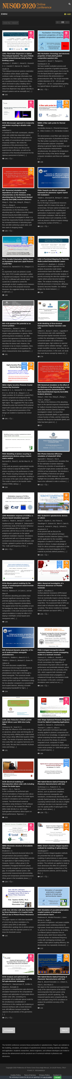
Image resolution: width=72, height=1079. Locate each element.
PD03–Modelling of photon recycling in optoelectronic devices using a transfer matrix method (16, 456)
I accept (57, 1077)
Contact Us (57, 1075)
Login (67, 14)
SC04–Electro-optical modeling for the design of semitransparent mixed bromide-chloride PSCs (18, 585)
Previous (9, 1030)
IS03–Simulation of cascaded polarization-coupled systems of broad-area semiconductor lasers (53, 912)
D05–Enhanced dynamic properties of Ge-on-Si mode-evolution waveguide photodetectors (17, 652)
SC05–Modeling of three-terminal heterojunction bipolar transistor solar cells (52, 326)
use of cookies (47, 1077)
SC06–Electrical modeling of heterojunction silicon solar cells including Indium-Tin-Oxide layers (18, 784)
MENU (4, 14)
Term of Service (30, 1075)
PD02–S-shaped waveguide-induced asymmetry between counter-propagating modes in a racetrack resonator (53, 652)
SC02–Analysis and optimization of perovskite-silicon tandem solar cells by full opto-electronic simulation (17, 979)
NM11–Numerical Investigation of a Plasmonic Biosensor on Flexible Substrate (51, 585)
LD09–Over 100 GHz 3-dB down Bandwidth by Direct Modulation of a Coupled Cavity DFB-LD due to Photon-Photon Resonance (18, 912)
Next (64, 1030)
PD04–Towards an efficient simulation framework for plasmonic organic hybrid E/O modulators (53, 192)
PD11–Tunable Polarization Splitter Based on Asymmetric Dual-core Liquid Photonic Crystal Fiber (17, 261)
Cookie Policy (16, 1075)
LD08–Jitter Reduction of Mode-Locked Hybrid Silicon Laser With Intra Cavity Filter (16, 722)
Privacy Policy (44, 1075)
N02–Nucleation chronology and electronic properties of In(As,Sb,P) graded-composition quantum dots (53, 56)
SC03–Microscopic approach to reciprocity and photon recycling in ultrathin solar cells (18, 125)
